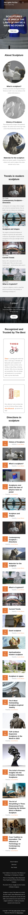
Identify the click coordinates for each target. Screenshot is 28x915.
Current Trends (8, 258)
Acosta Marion (20, 444)
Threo (6, 358)
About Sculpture (14, 861)
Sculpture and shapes (11, 229)
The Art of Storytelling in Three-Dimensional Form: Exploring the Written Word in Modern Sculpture (14, 880)
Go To (14, 316)
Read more (13, 31)
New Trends (5, 198)
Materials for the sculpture (14, 158)
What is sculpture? (14, 86)
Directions (14, 864)
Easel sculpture (15, 631)
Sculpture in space (16, 676)
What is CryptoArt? (10, 284)
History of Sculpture (14, 122)
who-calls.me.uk (9, 408)
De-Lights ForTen (10, 2)
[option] (14, 24)
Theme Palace (20, 912)
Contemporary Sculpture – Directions (14, 540)
